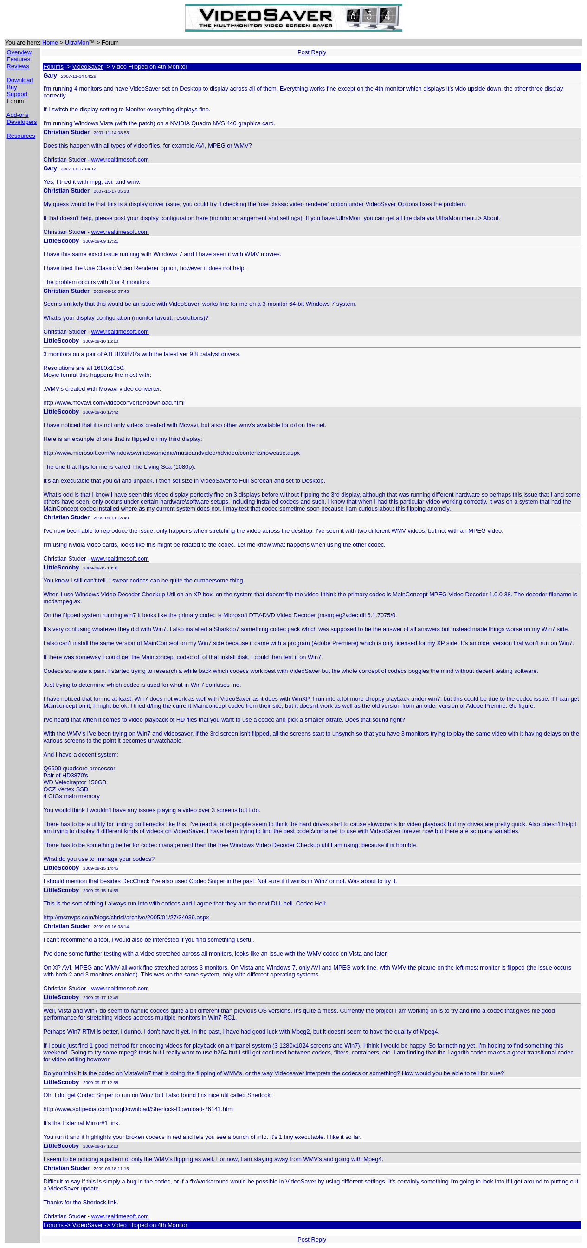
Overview (19, 52)
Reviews (18, 66)
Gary (50, 75)
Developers (22, 121)
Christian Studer (66, 132)
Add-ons (17, 114)
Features (19, 59)
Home (50, 42)
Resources (21, 135)
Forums (53, 66)
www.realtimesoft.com (120, 159)
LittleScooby (61, 240)
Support (17, 94)
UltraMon (77, 42)
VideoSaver (87, 66)
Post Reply (311, 52)
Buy (12, 87)
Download (20, 80)
